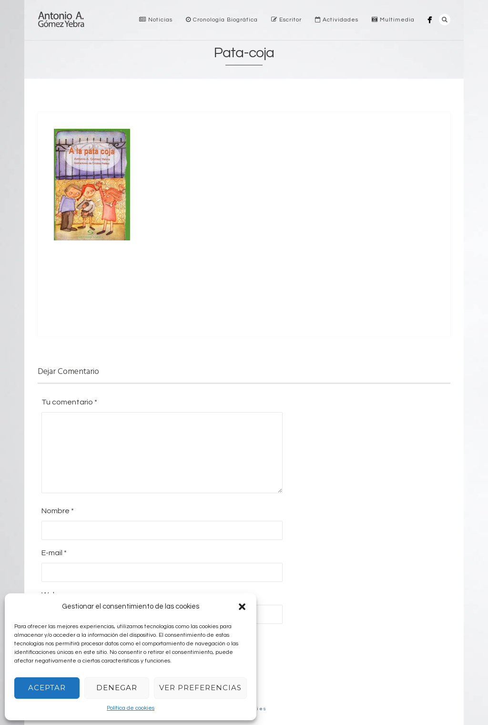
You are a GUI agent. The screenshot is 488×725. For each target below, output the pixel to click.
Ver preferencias (200, 687)
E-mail (54, 553)
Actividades (336, 20)
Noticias (156, 20)
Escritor (286, 20)
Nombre (57, 511)
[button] (242, 606)
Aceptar (47, 687)
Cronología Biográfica (222, 20)
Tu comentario (69, 402)
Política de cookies (130, 708)
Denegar (116, 687)
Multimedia (393, 20)
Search (444, 19)
